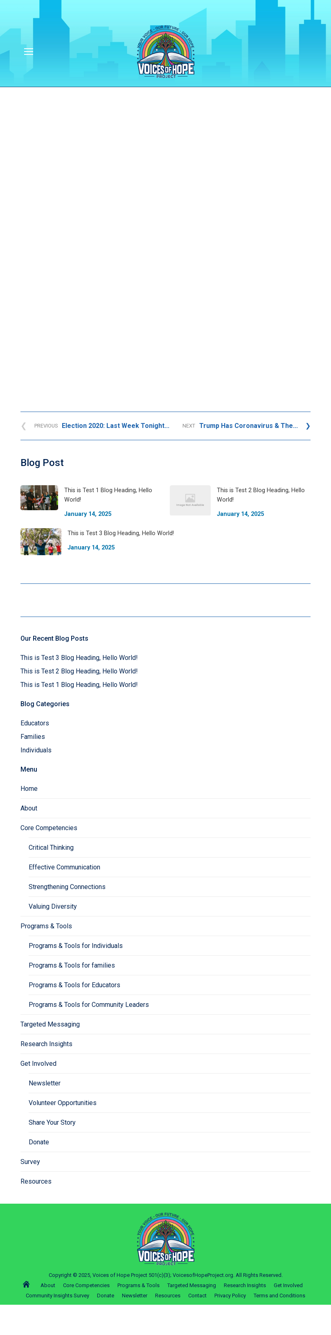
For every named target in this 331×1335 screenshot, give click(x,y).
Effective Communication (64, 867)
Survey (30, 1162)
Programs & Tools (46, 926)
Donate (39, 1142)
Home (29, 788)
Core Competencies (48, 828)
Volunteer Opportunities (63, 1103)
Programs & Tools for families (72, 965)
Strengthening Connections (67, 887)
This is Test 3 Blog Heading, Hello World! (79, 658)
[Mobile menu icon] (28, 51)
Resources (36, 1181)
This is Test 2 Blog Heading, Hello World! (79, 671)
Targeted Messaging (50, 1024)
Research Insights (46, 1044)
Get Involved (38, 1063)
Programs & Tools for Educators (74, 985)
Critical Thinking (51, 847)
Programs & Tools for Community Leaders (89, 1005)
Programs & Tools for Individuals (76, 946)
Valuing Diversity (53, 906)
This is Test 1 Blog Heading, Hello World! (79, 685)
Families (32, 737)
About (28, 808)
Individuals (36, 750)
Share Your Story (52, 1122)
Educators (34, 723)
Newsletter (45, 1083)
